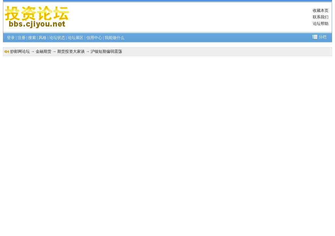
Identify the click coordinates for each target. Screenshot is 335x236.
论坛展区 (75, 37)
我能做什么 (114, 37)
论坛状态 (57, 37)
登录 (11, 37)
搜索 (32, 37)
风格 (42, 37)
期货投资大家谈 (71, 51)
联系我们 (320, 17)
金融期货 (43, 51)
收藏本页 (320, 10)
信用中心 (94, 37)
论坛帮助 (320, 23)
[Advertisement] (191, 17)
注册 (22, 37)
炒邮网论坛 (20, 51)
